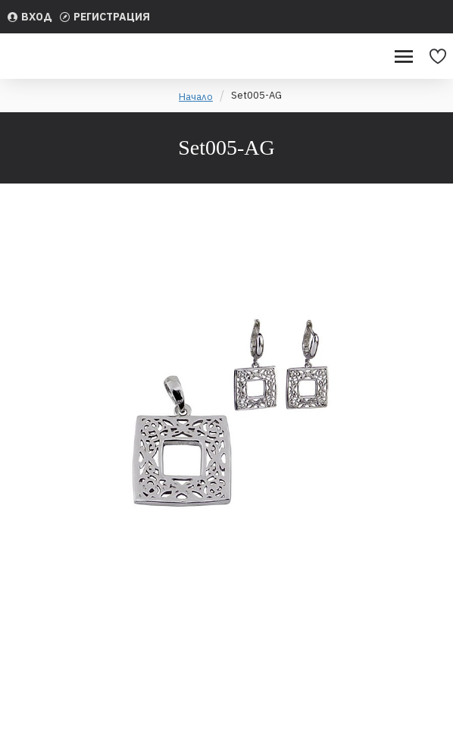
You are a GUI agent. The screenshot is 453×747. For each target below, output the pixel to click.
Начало (196, 96)
